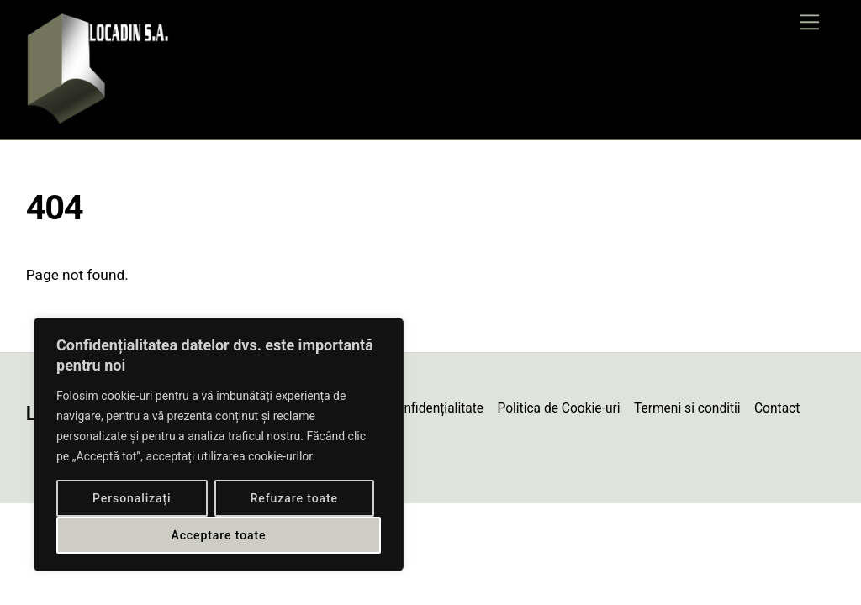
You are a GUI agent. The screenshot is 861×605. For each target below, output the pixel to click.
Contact (777, 408)
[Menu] (810, 22)
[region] (219, 444)
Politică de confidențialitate (404, 408)
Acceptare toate (218, 535)
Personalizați (132, 498)
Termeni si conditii (687, 408)
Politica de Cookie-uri (558, 408)
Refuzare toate (294, 498)
